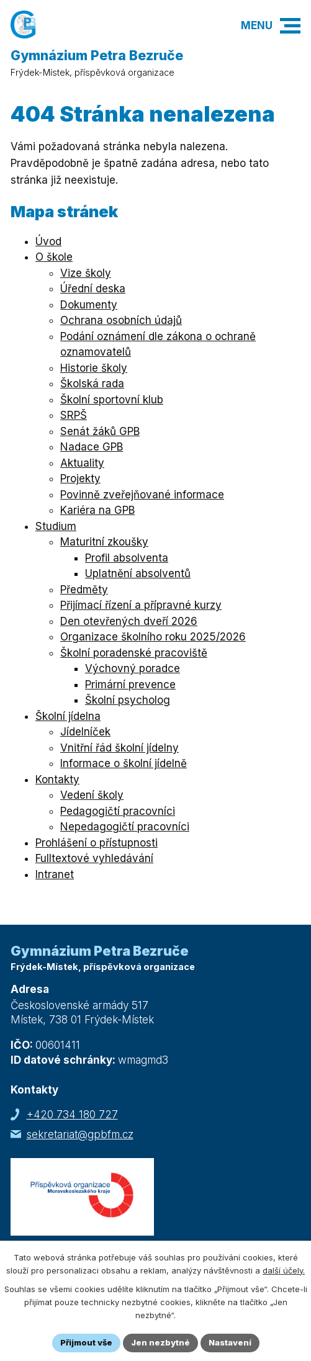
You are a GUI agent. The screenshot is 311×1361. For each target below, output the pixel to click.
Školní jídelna (68, 716)
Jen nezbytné (160, 1342)
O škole (54, 257)
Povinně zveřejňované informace (142, 494)
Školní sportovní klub (111, 399)
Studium (55, 526)
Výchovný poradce (132, 668)
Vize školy (85, 273)
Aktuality (82, 463)
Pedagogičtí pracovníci (117, 811)
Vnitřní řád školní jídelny (119, 748)
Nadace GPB (91, 447)
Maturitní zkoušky (104, 542)
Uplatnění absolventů (138, 573)
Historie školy (93, 368)
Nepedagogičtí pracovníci (124, 826)
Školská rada (92, 383)
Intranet (54, 874)
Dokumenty (88, 305)
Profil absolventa (126, 558)
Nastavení (230, 1342)
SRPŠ (73, 415)
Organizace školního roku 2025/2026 (153, 637)
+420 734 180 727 (72, 1114)
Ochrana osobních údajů (121, 320)
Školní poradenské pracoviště (133, 653)
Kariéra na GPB (97, 510)
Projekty (80, 478)
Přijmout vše (86, 1342)
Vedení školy (92, 795)
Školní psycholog (127, 700)
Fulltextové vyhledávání (94, 858)
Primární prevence (130, 684)
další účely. (284, 1270)
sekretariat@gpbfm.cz (80, 1134)
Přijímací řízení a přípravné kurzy (141, 605)
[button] (290, 26)
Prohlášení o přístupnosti (96, 843)
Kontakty (57, 779)
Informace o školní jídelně (123, 763)
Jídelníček (85, 731)
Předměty (84, 589)
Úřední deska (92, 288)
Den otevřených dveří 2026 (128, 621)
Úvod (48, 241)
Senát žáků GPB (100, 431)
